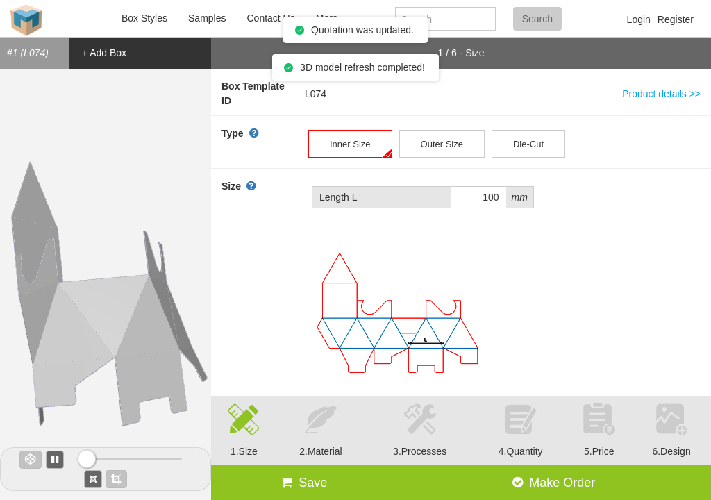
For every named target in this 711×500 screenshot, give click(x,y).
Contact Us (270, 18)
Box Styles (144, 18)
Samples (207, 18)
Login (639, 19)
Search (537, 18)
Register (676, 19)
